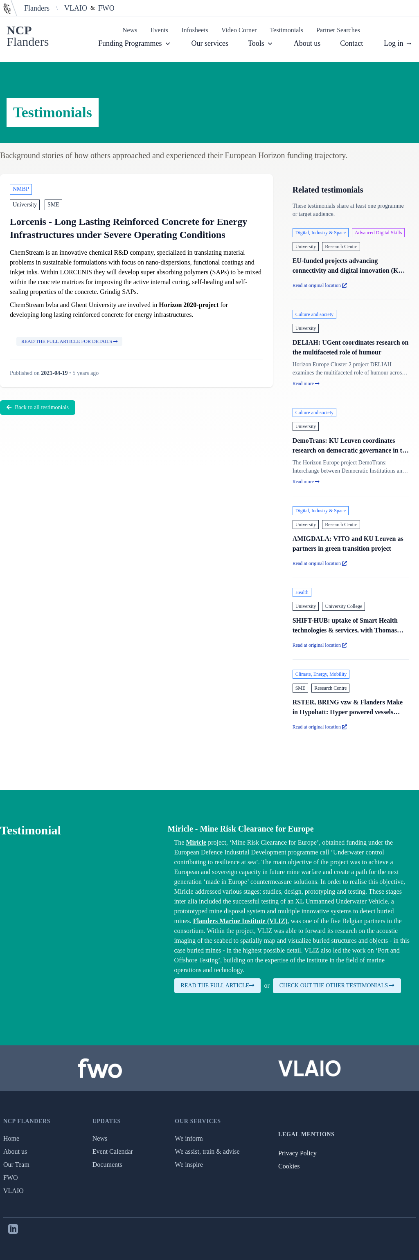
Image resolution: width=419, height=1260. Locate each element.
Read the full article (218, 985)
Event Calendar (112, 1151)
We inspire (189, 1164)
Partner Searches (338, 30)
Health (302, 592)
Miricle (196, 842)
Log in (398, 43)
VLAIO (75, 8)
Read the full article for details (69, 341)
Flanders (37, 8)
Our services (209, 43)
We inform (189, 1138)
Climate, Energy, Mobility (321, 674)
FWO (106, 8)
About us (307, 43)
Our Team (16, 1164)
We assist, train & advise (207, 1151)
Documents (107, 1164)
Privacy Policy (297, 1153)
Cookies (289, 1166)
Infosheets (194, 30)
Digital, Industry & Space (320, 232)
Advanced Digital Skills (378, 232)
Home (11, 1138)
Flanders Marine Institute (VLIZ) (240, 920)
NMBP (21, 189)
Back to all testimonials (38, 407)
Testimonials (286, 30)
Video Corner (239, 30)
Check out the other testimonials (336, 985)
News (129, 30)
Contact (351, 43)
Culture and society (314, 314)
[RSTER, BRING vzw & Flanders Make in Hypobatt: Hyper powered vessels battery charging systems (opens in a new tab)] (350, 700)
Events (160, 30)
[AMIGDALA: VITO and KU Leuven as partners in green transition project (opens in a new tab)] (350, 537)
